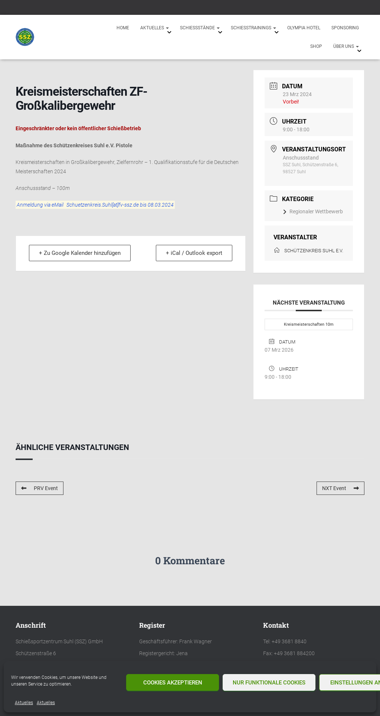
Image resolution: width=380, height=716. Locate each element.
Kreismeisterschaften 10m (309, 324)
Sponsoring (345, 27)
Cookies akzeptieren (172, 682)
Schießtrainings (253, 27)
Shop (316, 46)
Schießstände (200, 27)
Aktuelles (24, 702)
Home (123, 27)
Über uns (346, 46)
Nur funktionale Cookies (269, 682)
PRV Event (39, 488)
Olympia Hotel (303, 27)
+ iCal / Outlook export (193, 253)
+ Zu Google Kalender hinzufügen (80, 253)
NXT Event (340, 488)
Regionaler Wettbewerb (313, 211)
